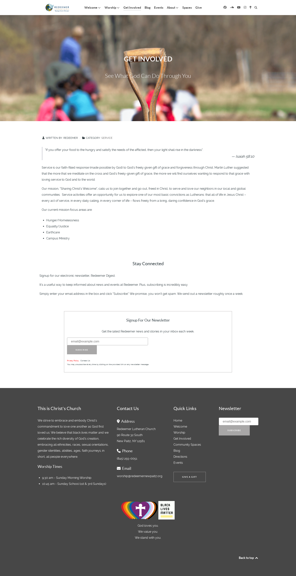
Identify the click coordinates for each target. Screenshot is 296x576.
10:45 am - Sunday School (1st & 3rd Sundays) (74, 484)
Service (107, 137)
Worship (179, 432)
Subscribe (82, 350)
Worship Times (50, 466)
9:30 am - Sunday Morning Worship (66, 478)
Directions (180, 456)
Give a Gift (189, 477)
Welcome (180, 426)
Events (178, 462)
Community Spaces (187, 444)
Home (177, 420)
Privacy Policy (73, 361)
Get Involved (182, 438)
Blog (176, 450)
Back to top (248, 557)
